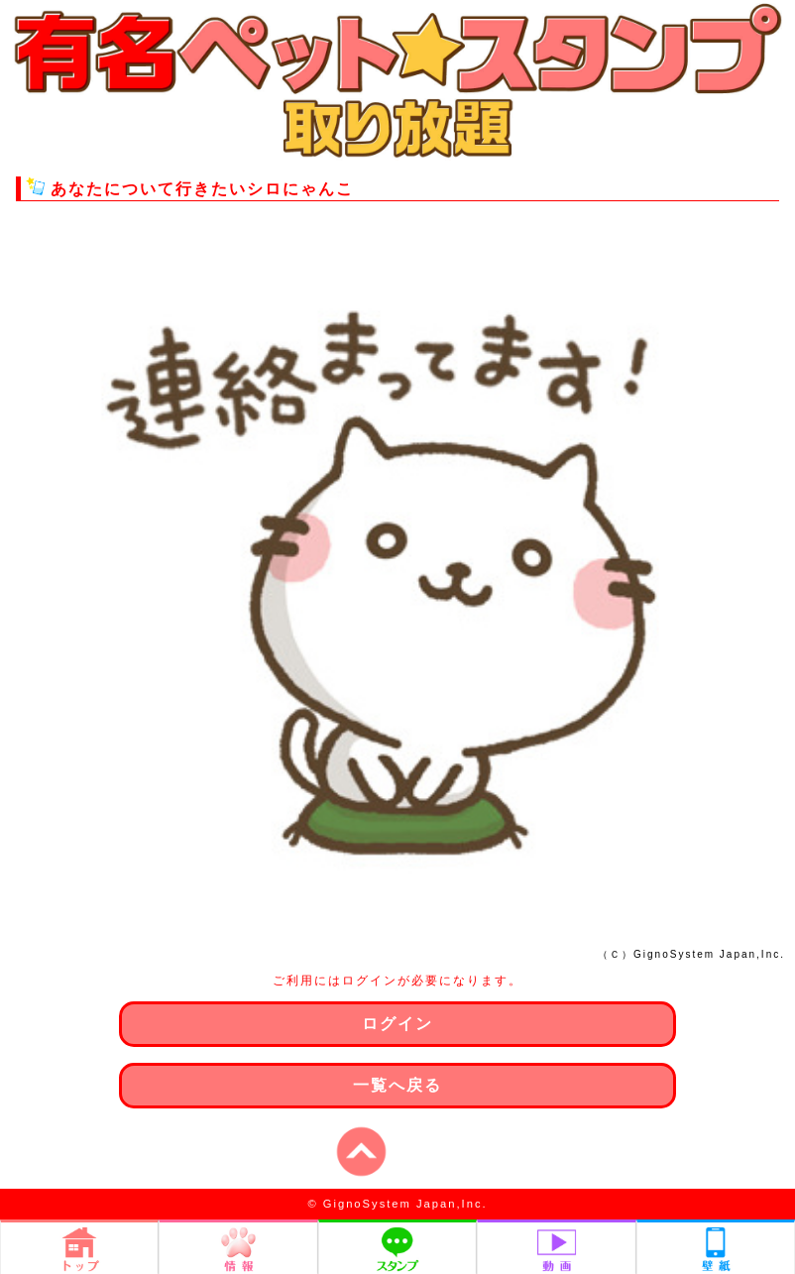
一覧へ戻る (397, 1085)
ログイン (397, 1023)
